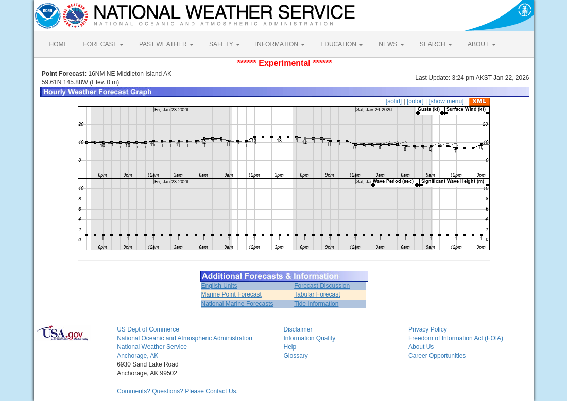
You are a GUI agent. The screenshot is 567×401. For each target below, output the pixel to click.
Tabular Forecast (317, 294)
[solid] (394, 101)
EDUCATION (341, 44)
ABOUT (481, 44)
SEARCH (436, 44)
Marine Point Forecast (231, 294)
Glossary (295, 355)
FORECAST (103, 44)
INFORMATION (280, 44)
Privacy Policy (427, 329)
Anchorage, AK (137, 355)
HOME (58, 44)
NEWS (391, 44)
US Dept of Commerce (148, 329)
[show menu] (445, 101)
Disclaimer (297, 329)
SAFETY (224, 44)
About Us (421, 347)
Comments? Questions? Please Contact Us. (177, 391)
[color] (415, 101)
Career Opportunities (437, 355)
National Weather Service (152, 347)
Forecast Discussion (322, 285)
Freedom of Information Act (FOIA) (455, 338)
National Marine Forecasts (237, 303)
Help (289, 347)
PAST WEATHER (166, 44)
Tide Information (316, 303)
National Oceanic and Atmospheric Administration (184, 338)
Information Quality (309, 338)
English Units (219, 285)
